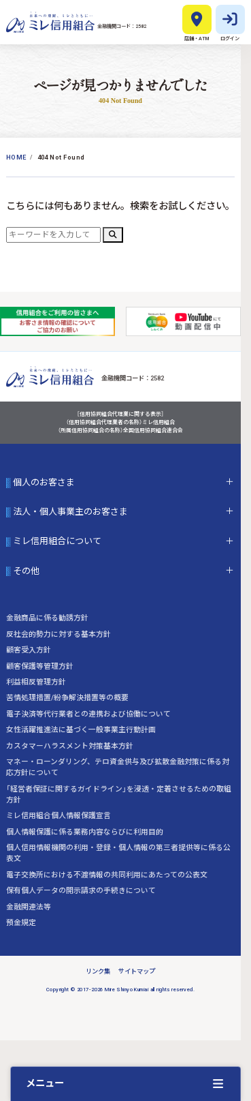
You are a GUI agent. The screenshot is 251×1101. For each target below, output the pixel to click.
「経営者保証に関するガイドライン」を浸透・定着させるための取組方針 (118, 794)
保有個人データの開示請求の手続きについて (81, 890)
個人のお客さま (44, 482)
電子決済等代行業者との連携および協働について (88, 714)
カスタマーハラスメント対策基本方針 (69, 746)
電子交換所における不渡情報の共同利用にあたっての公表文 (106, 875)
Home (16, 157)
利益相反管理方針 (36, 682)
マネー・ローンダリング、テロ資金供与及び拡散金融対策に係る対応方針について (117, 767)
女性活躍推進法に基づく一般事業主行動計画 (81, 729)
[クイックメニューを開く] (125, 1083)
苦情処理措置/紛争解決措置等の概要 (67, 697)
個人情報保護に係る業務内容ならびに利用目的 (84, 832)
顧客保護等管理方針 (39, 666)
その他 (26, 571)
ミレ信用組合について (57, 542)
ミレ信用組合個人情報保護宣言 (58, 815)
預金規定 (21, 922)
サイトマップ (136, 971)
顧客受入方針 (28, 650)
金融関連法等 (28, 907)
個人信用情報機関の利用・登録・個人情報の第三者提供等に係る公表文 (118, 853)
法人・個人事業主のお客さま (70, 512)
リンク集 (98, 971)
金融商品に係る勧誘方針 (47, 618)
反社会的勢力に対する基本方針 (58, 634)
